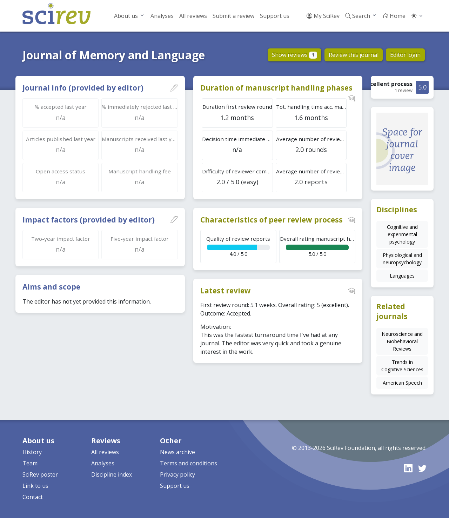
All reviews (193, 16)
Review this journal (353, 55)
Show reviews (294, 55)
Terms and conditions (188, 463)
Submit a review (233, 16)
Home (394, 16)
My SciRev (323, 16)
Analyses (162, 16)
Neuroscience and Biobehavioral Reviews (402, 341)
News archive (177, 452)
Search (357, 16)
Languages (402, 275)
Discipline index (111, 474)
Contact (32, 497)
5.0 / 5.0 (317, 246)
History (32, 452)
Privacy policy (177, 474)
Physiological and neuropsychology (402, 259)
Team (30, 463)
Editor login (405, 55)
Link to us (35, 486)
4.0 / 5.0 (238, 246)
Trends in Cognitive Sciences (402, 366)
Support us (274, 16)
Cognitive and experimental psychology (402, 234)
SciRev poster (40, 474)
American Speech (402, 382)
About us (126, 16)
